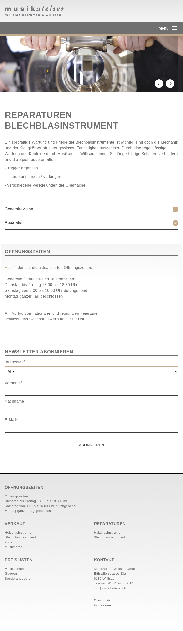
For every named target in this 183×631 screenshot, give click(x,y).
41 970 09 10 (123, 583)
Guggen (11, 573)
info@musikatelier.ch (110, 588)
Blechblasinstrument (20, 537)
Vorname (13, 383)
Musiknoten (13, 547)
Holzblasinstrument (19, 532)
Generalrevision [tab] (19, 209)
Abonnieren (91, 445)
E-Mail (11, 420)
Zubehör (11, 542)
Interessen (15, 362)
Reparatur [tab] (14, 223)
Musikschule (14, 568)
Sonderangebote (17, 578)
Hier (9, 268)
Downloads (102, 600)
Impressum (102, 605)
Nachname (15, 401)
